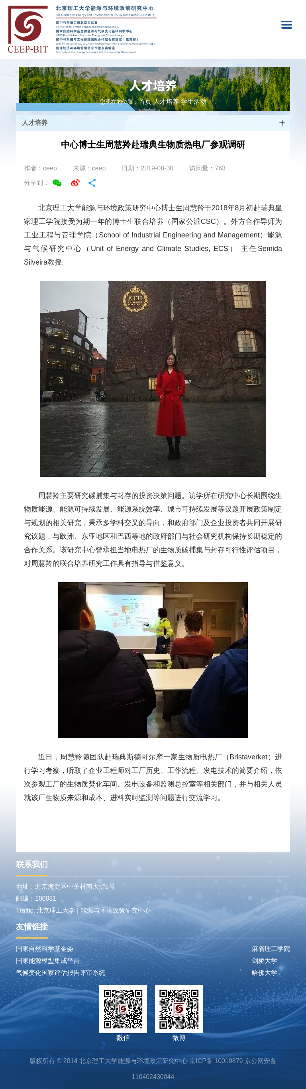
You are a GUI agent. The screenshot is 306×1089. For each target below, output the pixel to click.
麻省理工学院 (271, 948)
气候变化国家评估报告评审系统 (60, 972)
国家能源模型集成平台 (48, 960)
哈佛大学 (264, 972)
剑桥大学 (264, 960)
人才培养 (153, 85)
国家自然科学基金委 (44, 948)
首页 (145, 102)
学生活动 (193, 102)
